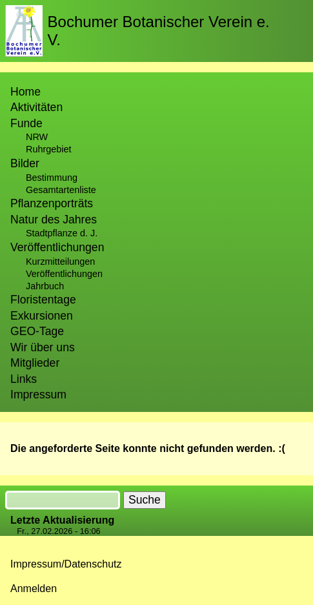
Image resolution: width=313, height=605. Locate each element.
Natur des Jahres (53, 219)
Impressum (38, 394)
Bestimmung (51, 177)
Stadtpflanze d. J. (61, 233)
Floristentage (43, 299)
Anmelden (33, 588)
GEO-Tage (37, 331)
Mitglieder (34, 362)
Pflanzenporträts (51, 203)
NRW (37, 137)
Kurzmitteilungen (60, 261)
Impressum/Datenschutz (66, 564)
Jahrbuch (45, 286)
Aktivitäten (36, 107)
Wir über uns (42, 347)
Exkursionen (41, 315)
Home (25, 91)
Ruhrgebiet (48, 149)
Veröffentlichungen (64, 274)
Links (23, 379)
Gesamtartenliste (61, 190)
